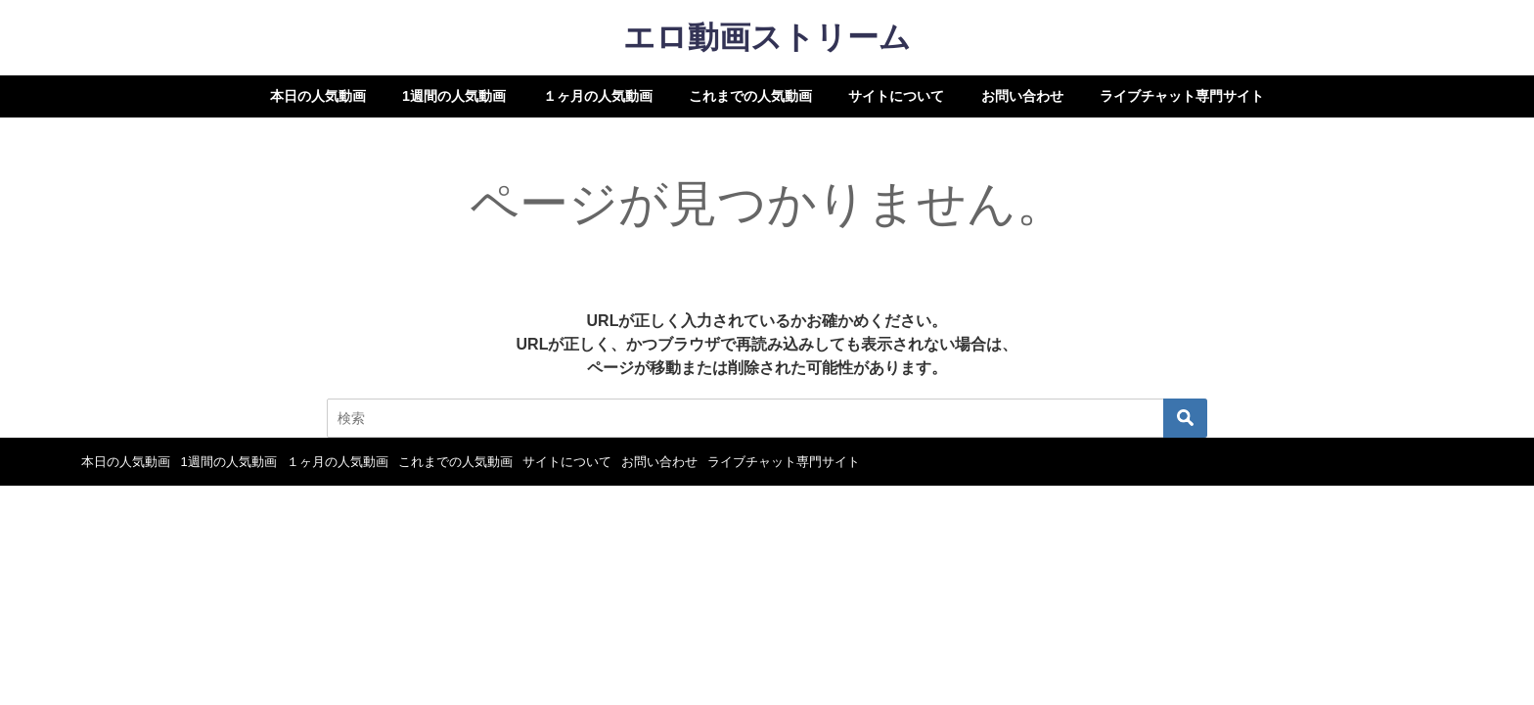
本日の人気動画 (318, 96)
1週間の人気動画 (454, 96)
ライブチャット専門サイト (1182, 96)
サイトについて (896, 96)
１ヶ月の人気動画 (598, 96)
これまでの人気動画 (750, 96)
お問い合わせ (1022, 96)
